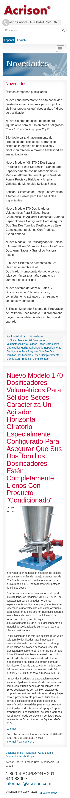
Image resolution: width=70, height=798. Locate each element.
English (21, 40)
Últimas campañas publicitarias (26, 91)
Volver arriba (48, 793)
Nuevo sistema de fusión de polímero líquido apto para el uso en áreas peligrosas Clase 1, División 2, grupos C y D (34, 125)
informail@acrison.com (20, 741)
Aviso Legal (44, 752)
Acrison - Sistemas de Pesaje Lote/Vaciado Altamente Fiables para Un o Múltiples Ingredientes (34, 196)
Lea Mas (12, 728)
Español (9, 40)
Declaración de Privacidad (21, 752)
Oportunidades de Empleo (21, 756)
